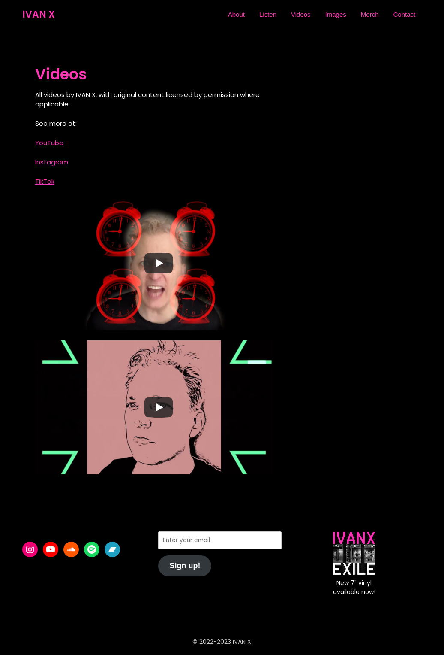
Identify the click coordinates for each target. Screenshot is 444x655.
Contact (404, 14)
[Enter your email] (220, 540)
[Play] (158, 263)
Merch (370, 14)
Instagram (51, 162)
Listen (267, 14)
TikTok (44, 181)
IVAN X (38, 14)
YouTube (49, 142)
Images (335, 14)
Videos (301, 14)
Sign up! (184, 565)
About (236, 14)
